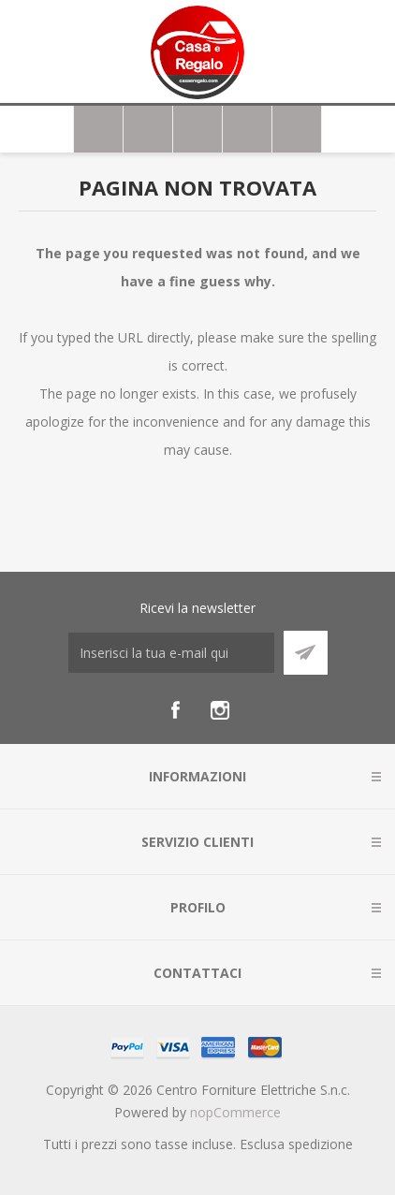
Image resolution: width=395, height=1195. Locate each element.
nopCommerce (235, 1112)
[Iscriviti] (171, 653)
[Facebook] (175, 710)
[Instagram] (220, 710)
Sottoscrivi (306, 653)
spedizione (320, 1144)
